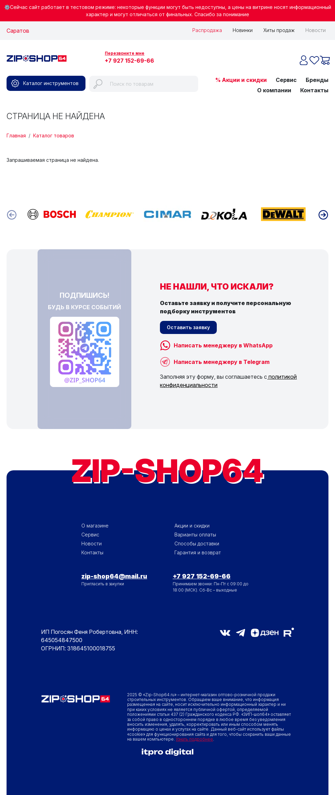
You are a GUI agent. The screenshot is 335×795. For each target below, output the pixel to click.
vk (225, 632)
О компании (274, 89)
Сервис (286, 79)
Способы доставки (196, 543)
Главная (16, 135)
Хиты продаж (279, 30)
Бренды (317, 79)
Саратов (18, 30)
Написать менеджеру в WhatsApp (223, 344)
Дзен (264, 632)
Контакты (314, 89)
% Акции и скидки (241, 79)
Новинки (243, 30)
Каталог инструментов (51, 82)
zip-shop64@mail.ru (114, 575)
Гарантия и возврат (197, 552)
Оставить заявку (188, 326)
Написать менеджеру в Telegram (222, 361)
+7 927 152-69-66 (129, 60)
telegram (240, 632)
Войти (241, 57)
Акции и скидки (192, 525)
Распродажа (207, 30)
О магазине (95, 525)
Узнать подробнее (194, 738)
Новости (315, 30)
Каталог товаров (53, 135)
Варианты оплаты (195, 534)
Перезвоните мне (124, 53)
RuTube (289, 631)
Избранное (277, 57)
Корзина (317, 57)
